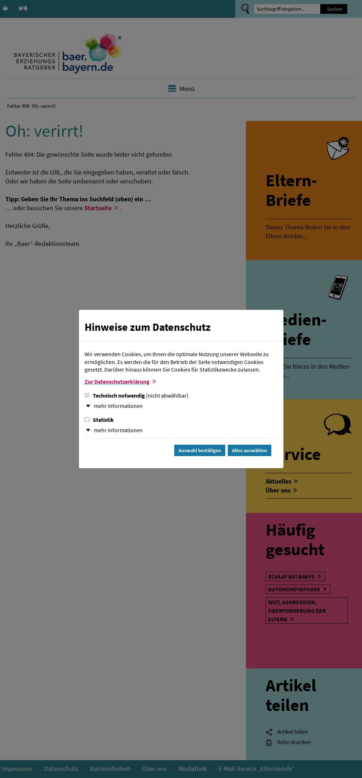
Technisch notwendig (136, 395)
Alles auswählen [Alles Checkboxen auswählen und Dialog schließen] (249, 450)
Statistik (99, 419)
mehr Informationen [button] (118, 405)
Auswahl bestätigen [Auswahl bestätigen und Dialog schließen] (200, 450)
